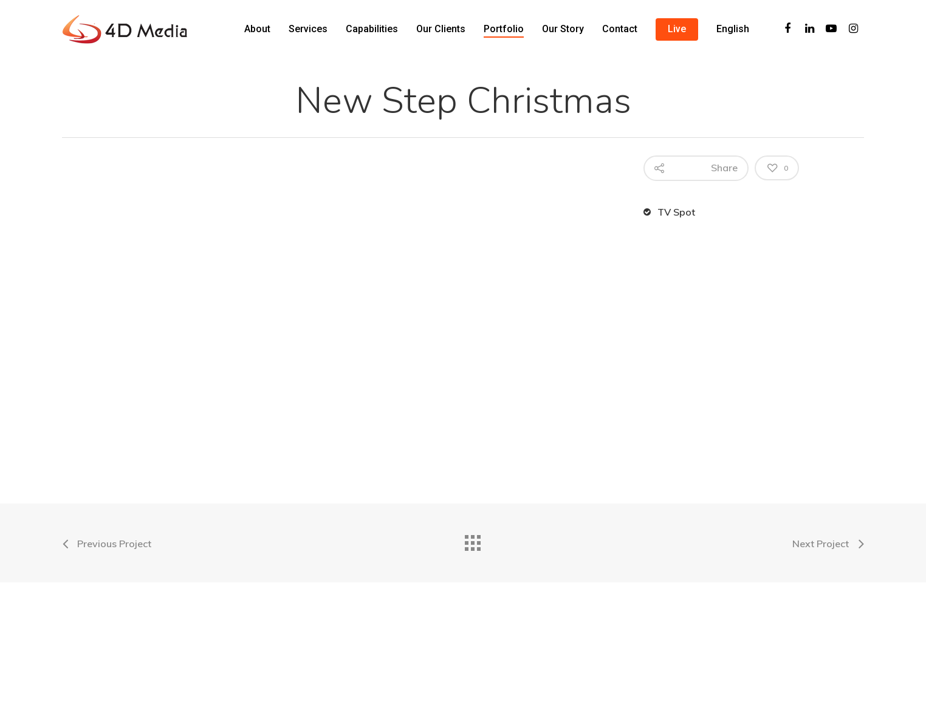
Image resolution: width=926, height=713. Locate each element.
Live (677, 29)
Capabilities (372, 29)
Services (308, 29)
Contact (619, 29)
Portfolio (504, 29)
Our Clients (440, 29)
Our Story (563, 29)
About (257, 29)
